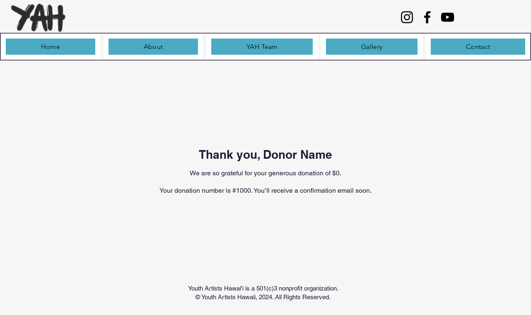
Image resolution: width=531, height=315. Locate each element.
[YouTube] (447, 17)
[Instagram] (407, 17)
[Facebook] (427, 17)
